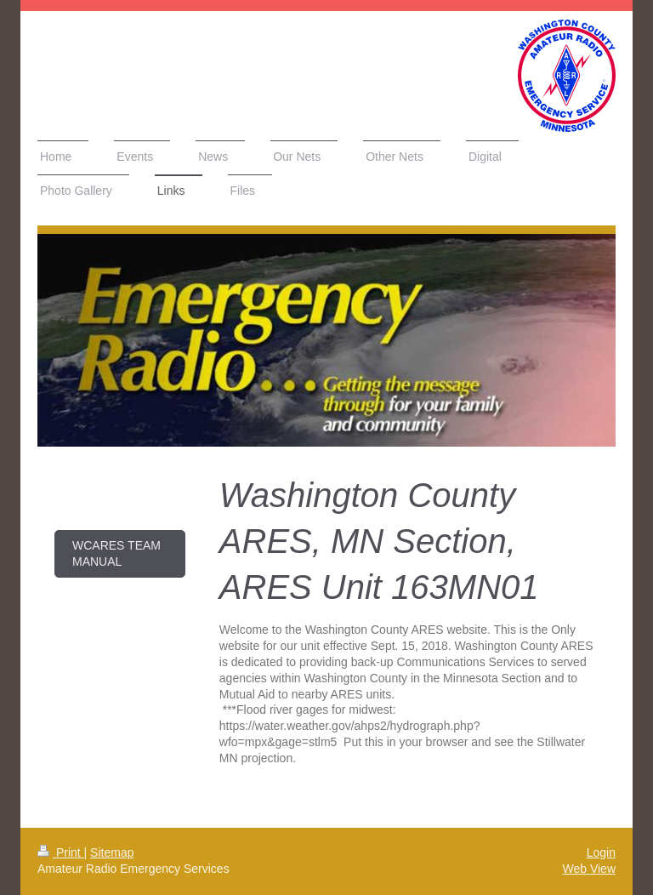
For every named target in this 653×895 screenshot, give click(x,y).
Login (601, 852)
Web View (589, 868)
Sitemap (111, 852)
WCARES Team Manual (116, 553)
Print (60, 852)
